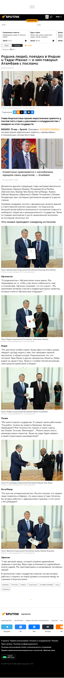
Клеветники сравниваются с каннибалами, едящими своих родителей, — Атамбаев (28, 173)
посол (57, 585)
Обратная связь (49, 650)
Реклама (55, 641)
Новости (23, 585)
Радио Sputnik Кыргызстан (37, 620)
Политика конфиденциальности (25, 644)
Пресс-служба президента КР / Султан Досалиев (19, 108)
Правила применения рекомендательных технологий (21, 650)
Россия (54, 620)
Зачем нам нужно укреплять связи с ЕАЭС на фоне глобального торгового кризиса (42, 37)
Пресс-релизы (6, 644)
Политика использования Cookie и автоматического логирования (26, 647)
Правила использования (19, 641)
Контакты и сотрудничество (40, 641)
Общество (5, 585)
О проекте (5, 641)
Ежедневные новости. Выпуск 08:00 (14, 36)
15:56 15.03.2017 (7, 68)
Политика (15, 585)
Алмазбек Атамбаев (49, 129)
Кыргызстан (33, 585)
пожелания (6, 589)
